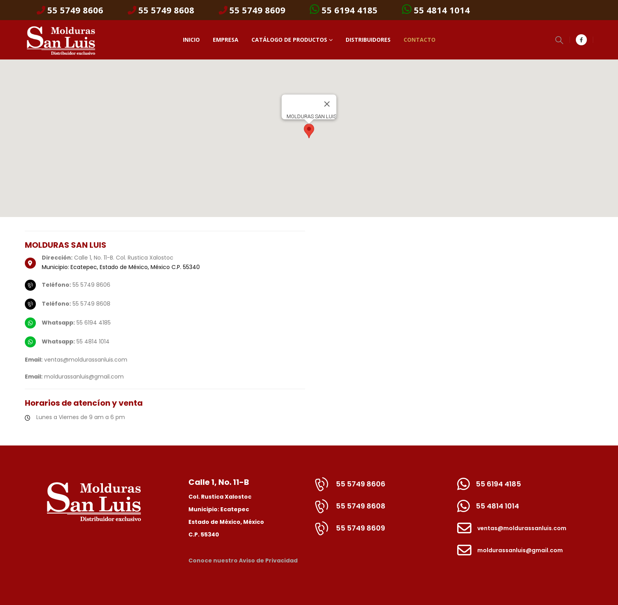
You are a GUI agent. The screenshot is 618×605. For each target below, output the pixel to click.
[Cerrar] (327, 104)
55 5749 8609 (252, 10)
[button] (559, 40)
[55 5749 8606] (381, 488)
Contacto (420, 39)
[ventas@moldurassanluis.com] (525, 532)
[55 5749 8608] (381, 510)
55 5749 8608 (161, 10)
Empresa (225, 39)
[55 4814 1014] (525, 510)
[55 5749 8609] (381, 532)
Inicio (191, 39)
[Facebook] (581, 39)
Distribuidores (368, 39)
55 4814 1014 (436, 9)
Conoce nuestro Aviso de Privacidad (243, 560)
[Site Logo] (60, 39)
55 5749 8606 (70, 10)
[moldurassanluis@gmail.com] (525, 554)
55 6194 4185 (344, 9)
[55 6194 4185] (525, 488)
